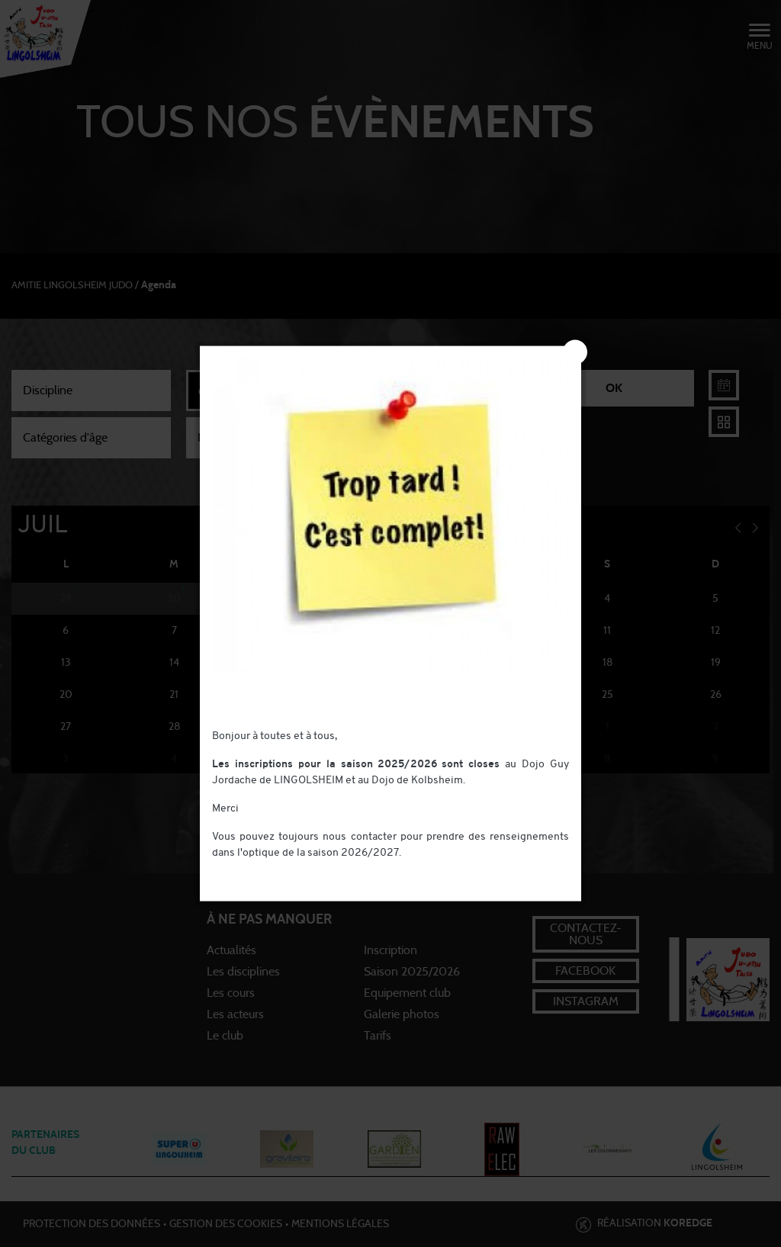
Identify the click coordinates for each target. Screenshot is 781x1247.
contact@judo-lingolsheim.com (287, 869)
